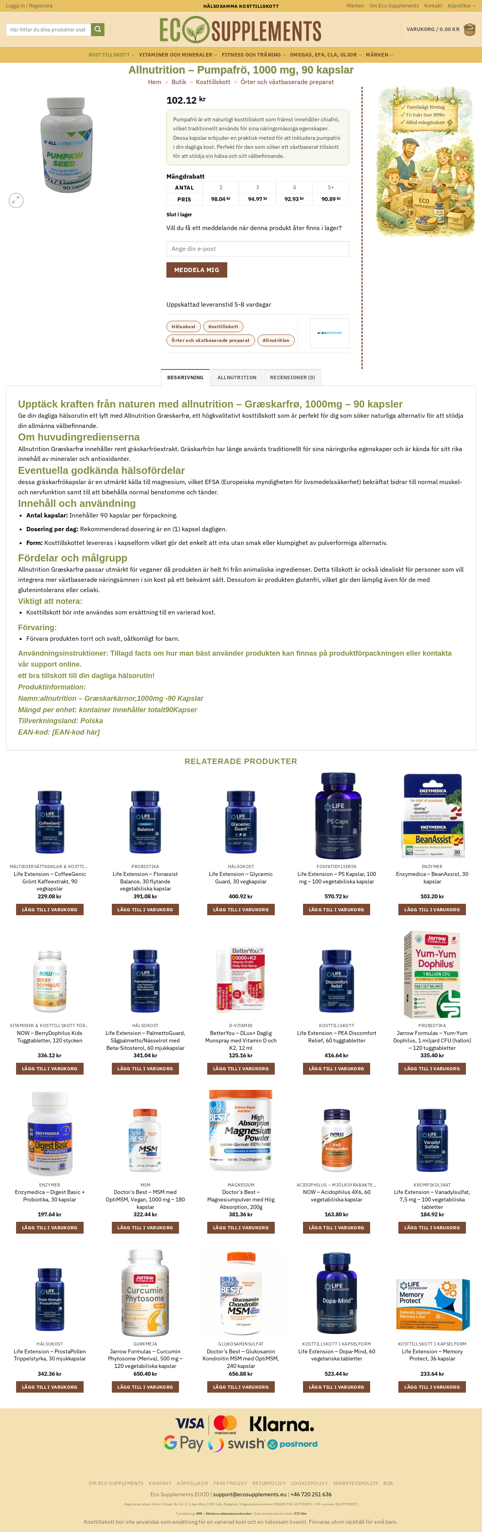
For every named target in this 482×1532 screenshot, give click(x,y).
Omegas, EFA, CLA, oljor (326, 55)
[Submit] (97, 30)
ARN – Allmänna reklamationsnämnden (224, 1514)
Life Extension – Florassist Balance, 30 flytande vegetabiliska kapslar (145, 881)
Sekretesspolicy (355, 1483)
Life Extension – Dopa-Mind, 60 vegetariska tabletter (336, 1355)
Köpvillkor (462, 6)
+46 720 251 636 (311, 1494)
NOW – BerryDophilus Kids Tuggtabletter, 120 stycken (49, 1036)
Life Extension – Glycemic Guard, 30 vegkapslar (241, 877)
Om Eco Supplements (394, 5)
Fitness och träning (254, 55)
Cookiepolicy (309, 1483)
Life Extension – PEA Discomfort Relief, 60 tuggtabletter (336, 1036)
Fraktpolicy (230, 1483)
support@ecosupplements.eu (250, 1494)
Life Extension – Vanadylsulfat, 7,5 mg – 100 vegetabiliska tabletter (432, 1199)
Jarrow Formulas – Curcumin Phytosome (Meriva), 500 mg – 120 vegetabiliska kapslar (145, 1358)
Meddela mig (196, 270)
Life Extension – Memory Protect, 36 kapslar (432, 1355)
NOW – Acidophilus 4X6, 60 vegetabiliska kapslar (337, 1195)
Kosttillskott (112, 55)
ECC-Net (300, 1514)
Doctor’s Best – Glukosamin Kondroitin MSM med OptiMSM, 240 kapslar (241, 1358)
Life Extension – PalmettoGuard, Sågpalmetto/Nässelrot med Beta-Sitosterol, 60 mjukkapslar (145, 1040)
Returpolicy (269, 1483)
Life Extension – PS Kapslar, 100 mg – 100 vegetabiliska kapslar (337, 877)
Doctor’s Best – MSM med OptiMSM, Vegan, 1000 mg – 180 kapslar (145, 1199)
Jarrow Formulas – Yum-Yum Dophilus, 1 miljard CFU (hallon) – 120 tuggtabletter (432, 1040)
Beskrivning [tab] (185, 377)
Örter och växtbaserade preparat (287, 82)
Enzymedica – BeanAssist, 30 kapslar (432, 877)
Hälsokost (183, 326)
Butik (179, 82)
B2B (388, 1483)
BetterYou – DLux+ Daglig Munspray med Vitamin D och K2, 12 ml (241, 1040)
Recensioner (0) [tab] (292, 377)
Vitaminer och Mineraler (178, 55)
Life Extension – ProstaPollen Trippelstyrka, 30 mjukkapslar (50, 1355)
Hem (154, 82)
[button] (29, 6)
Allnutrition (276, 340)
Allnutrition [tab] (236, 377)
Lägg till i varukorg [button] (50, 909)
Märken (355, 5)
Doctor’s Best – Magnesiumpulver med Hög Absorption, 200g (240, 1199)
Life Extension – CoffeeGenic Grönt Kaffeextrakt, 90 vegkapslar (50, 881)
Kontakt (433, 5)
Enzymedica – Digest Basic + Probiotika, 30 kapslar (50, 1195)
